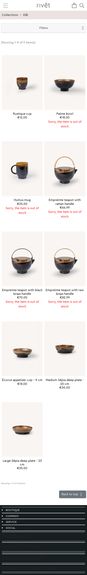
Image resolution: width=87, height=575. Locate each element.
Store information (29, 568)
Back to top (73, 494)
